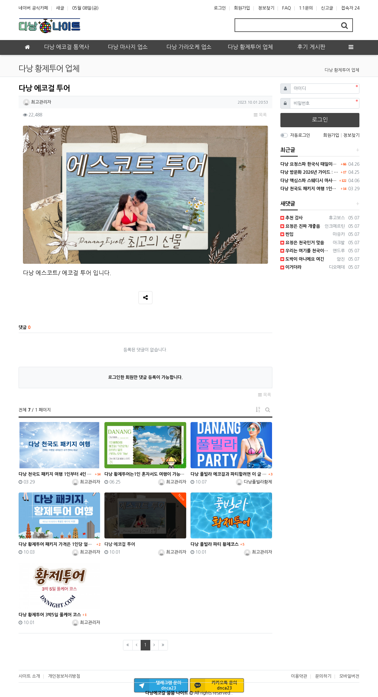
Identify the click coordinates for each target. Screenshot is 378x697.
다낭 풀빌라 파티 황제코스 (215, 544)
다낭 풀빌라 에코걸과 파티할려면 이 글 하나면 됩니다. (229, 474)
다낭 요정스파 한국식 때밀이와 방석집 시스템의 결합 (309, 164)
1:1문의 (306, 8)
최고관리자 (37, 102)
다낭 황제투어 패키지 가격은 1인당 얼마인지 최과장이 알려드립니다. (57, 544)
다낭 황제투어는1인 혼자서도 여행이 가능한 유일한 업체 (145, 474)
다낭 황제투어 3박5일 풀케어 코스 (50, 615)
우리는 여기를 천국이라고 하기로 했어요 (305, 251)
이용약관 (299, 676)
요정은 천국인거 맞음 (302, 243)
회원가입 (242, 8)
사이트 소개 (29, 676)
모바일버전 (349, 676)
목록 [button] (260, 115)
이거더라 (290, 267)
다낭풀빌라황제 (254, 482)
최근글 (287, 150)
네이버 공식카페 (33, 8)
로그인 (220, 8)
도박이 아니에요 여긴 (302, 259)
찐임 (286, 234)
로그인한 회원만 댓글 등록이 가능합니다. (145, 377)
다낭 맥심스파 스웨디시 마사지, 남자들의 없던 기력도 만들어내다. (309, 180)
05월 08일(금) (85, 8)
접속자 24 (350, 8)
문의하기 (323, 676)
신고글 (327, 8)
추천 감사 (291, 218)
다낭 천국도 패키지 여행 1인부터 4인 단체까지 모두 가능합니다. (56, 474)
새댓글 (287, 203)
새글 (60, 8)
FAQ (286, 8)
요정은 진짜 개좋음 (300, 226)
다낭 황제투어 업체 (342, 70)
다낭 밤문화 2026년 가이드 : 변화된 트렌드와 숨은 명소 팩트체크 (309, 172)
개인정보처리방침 (64, 676)
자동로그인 (300, 135)
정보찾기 (266, 8)
